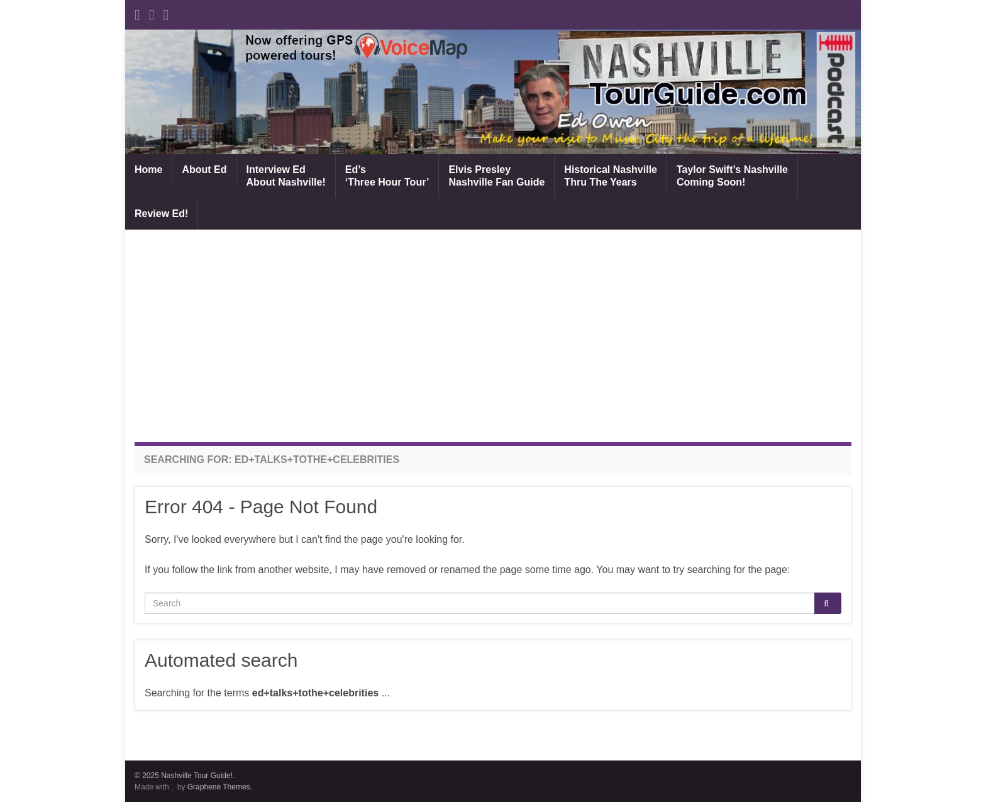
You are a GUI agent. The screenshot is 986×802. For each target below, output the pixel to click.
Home (148, 169)
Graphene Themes (218, 787)
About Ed (204, 169)
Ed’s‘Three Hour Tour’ (387, 175)
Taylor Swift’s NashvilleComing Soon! (732, 175)
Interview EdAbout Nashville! (286, 175)
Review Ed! (161, 213)
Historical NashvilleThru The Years (610, 175)
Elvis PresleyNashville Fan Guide (496, 175)
